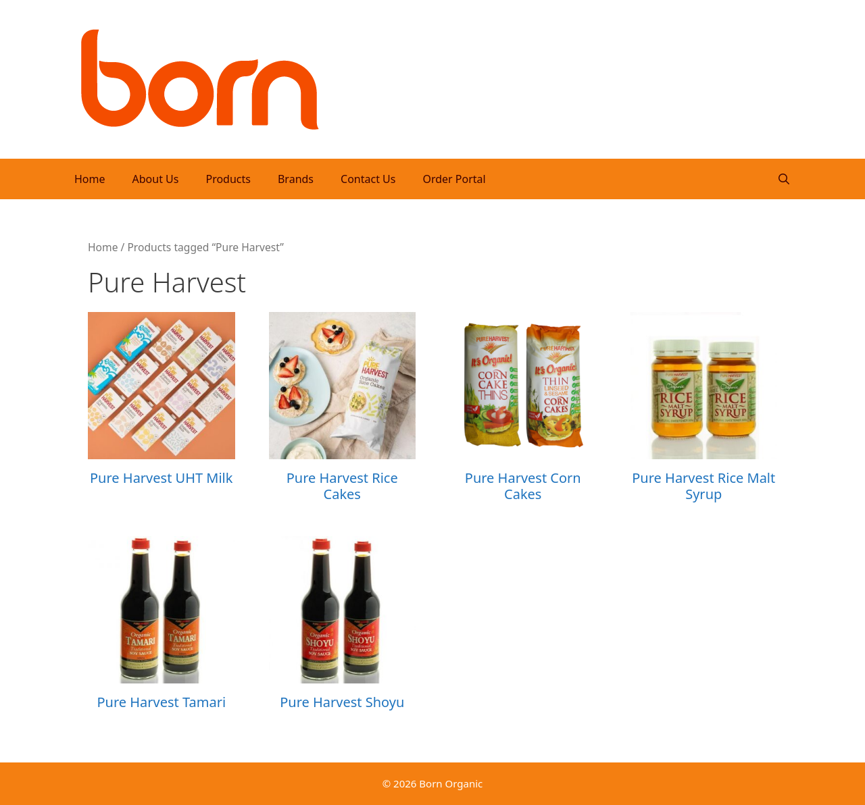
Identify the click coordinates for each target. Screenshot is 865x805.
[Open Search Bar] (783, 179)
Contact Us (368, 179)
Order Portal (453, 179)
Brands (296, 179)
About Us (155, 179)
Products (228, 179)
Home (89, 179)
